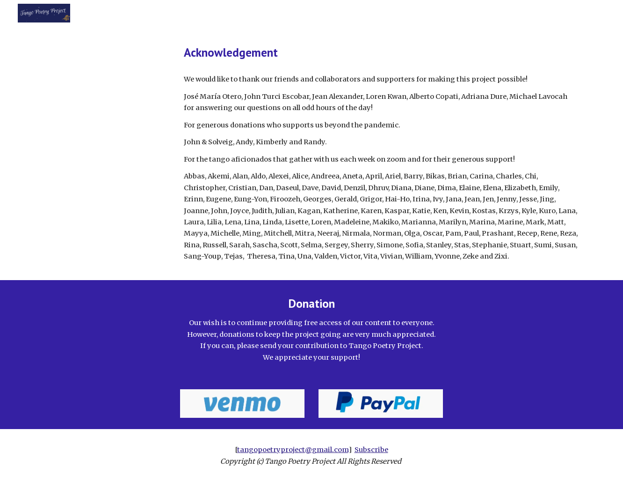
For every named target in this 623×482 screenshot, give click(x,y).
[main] (380, 52)
